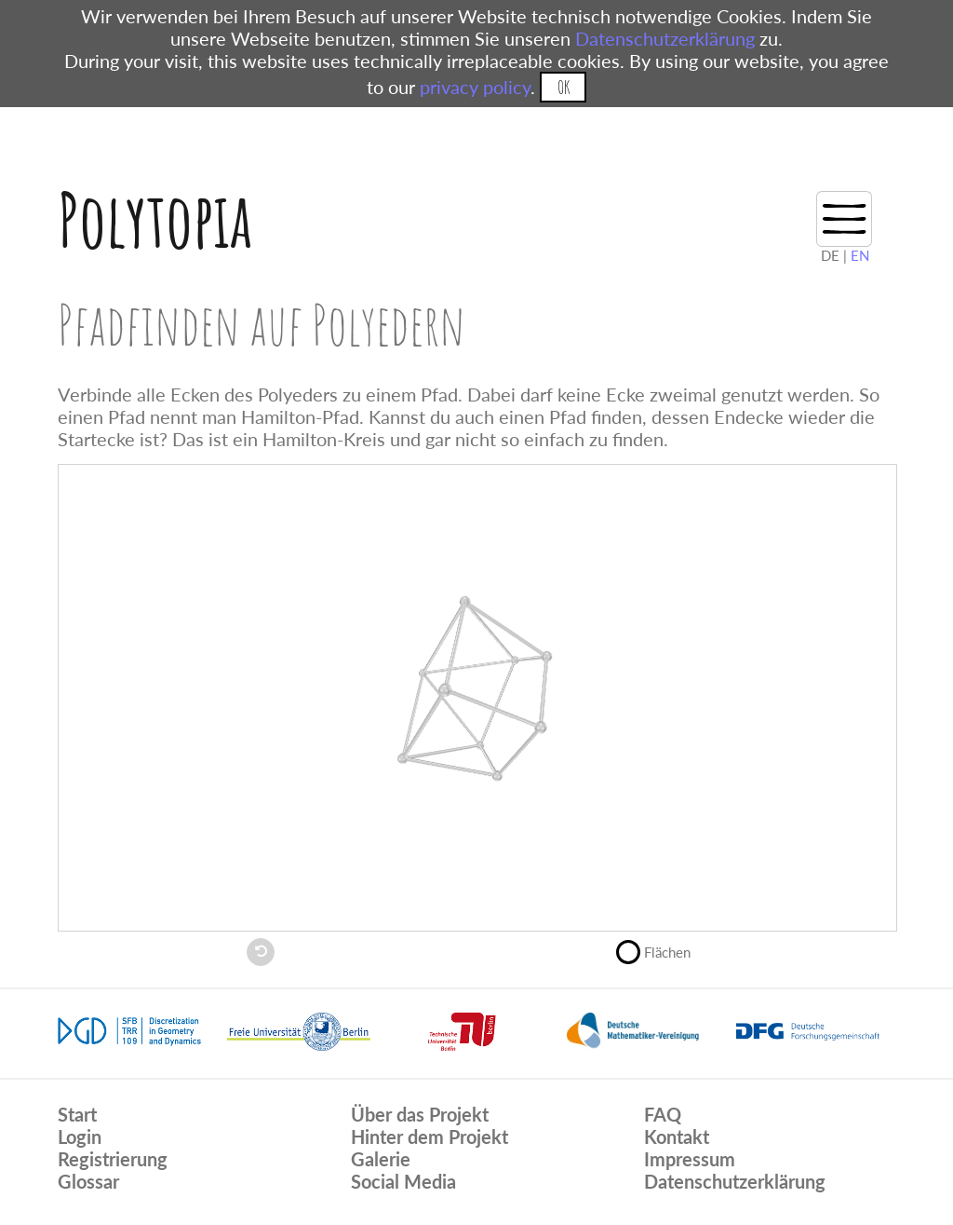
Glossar (88, 1181)
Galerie (380, 1159)
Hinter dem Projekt (429, 1136)
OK (563, 87)
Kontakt (676, 1136)
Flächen (661, 950)
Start (77, 1114)
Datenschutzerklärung (665, 38)
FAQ (662, 1114)
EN (860, 255)
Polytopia (155, 219)
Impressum (689, 1159)
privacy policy (475, 86)
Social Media (403, 1181)
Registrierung (113, 1159)
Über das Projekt (420, 1114)
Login (79, 1136)
